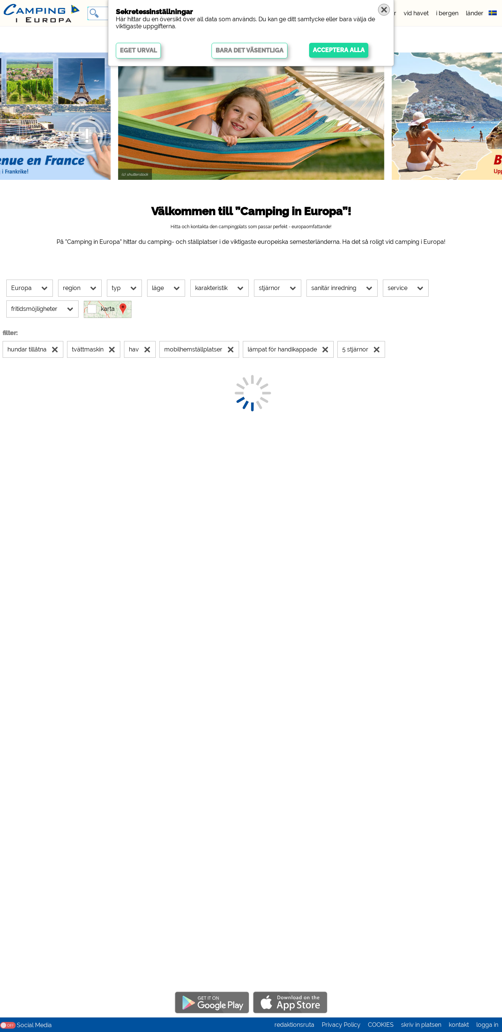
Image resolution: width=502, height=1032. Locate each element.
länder (474, 13)
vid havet (416, 13)
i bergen (447, 13)
